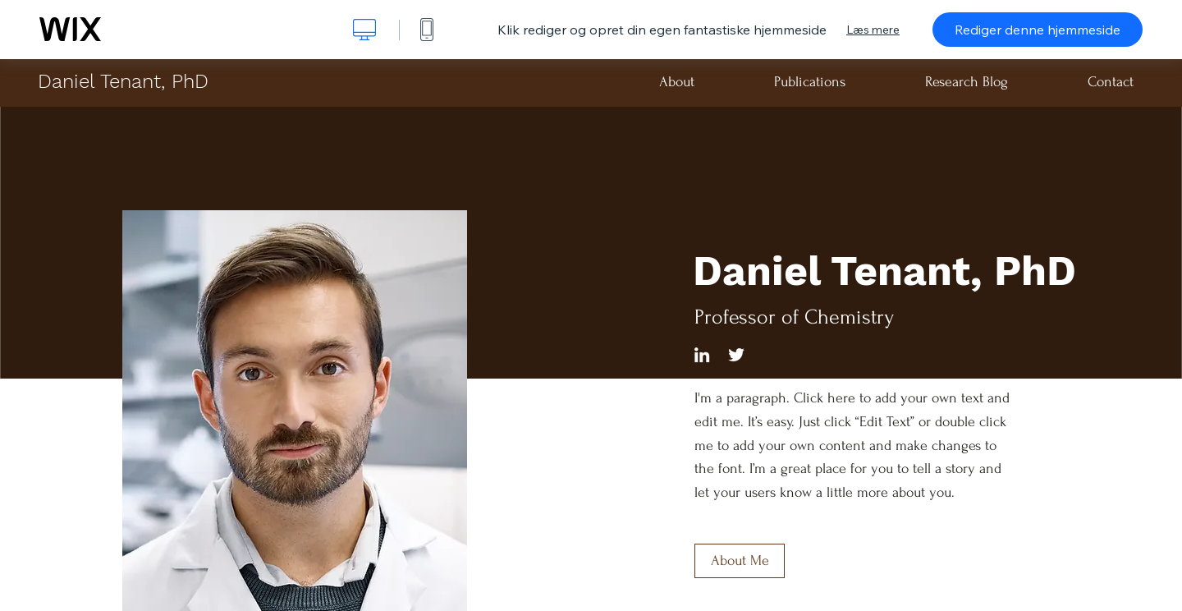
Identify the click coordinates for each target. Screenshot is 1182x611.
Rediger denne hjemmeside (1037, 29)
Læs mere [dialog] (873, 29)
